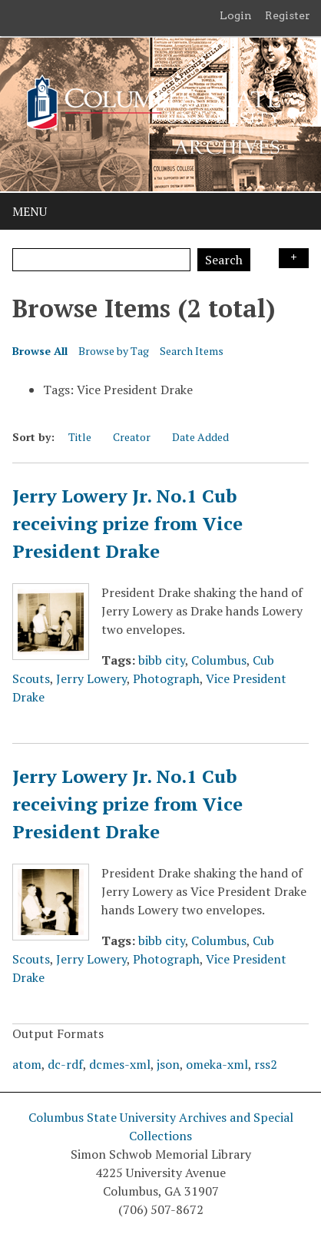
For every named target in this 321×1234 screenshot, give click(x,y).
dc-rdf (65, 1064)
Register (287, 15)
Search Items (191, 350)
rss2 (265, 1064)
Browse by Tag (113, 350)
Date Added (200, 437)
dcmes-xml (120, 1064)
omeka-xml (217, 1064)
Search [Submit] (224, 259)
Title (79, 437)
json (168, 1064)
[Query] (101, 259)
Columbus (219, 660)
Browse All (40, 350)
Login (236, 15)
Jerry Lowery (91, 678)
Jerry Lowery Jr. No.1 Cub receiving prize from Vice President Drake (127, 523)
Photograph (166, 678)
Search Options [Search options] (294, 258)
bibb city (161, 660)
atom (26, 1064)
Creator (132, 437)
